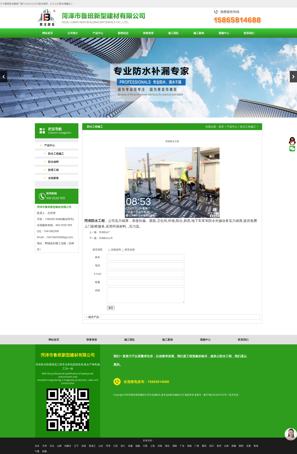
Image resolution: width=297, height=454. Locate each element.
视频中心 (224, 33)
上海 (152, 445)
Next (293, 76)
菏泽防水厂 (104, 232)
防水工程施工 (56, 153)
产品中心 (98, 33)
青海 (256, 445)
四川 (211, 445)
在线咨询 (116, 249)
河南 (160, 445)
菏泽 (108, 445)
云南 (226, 445)
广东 (182, 445)
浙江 (123, 445)
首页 (221, 126)
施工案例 (198, 33)
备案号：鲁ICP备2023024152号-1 (211, 394)
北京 (37, 445)
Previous (3, 76)
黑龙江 (92, 445)
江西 (145, 445)
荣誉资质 (148, 33)
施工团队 (173, 33)
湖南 (174, 445)
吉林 (83, 445)
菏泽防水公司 (106, 238)
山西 (59, 445)
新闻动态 (123, 33)
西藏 (233, 445)
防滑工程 (53, 170)
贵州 (219, 445)
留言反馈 (130, 249)
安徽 (130, 445)
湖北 (167, 445)
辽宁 (76, 445)
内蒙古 (67, 445)
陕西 (241, 445)
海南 (189, 445)
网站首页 (47, 33)
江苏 (115, 445)
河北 (52, 445)
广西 (197, 445)
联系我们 (249, 33)
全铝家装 (53, 178)
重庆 (204, 445)
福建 (137, 445)
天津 (44, 445)
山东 (100, 445)
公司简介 (72, 33)
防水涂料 (53, 161)
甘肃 (248, 445)
